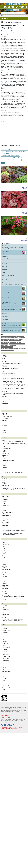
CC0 (26, 239)
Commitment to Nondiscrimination (12, 714)
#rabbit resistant (5, 339)
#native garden (18, 340)
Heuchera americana (14, 288)
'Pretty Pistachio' (14, 325)
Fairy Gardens (4, 159)
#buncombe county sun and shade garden (9, 348)
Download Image (24, 188)
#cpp (3, 350)
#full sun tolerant (20, 336)
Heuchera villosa (14, 298)
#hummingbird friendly (6, 336)
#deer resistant (11, 340)
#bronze (3, 337)
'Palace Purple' (14, 309)
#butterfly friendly (5, 343)
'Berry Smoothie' (14, 252)
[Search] (12, 13)
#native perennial (22, 337)
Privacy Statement (5, 715)
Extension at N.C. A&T (5, 730)
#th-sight (19, 348)
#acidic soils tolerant (12, 342)
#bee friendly (11, 343)
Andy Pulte (11, 112)
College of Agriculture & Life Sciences (9, 728)
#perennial (23, 343)
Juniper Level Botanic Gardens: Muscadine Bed (10, 155)
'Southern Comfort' (14, 330)
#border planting (5, 342)
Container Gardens (5, 153)
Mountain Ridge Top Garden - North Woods (10, 147)
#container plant (17, 343)
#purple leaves (15, 337)
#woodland (24, 348)
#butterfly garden (5, 345)
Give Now (13, 730)
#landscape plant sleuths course (7, 347)
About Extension (4, 727)
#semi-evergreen (9, 337)
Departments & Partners (18, 727)
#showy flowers (13, 336)
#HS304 (6, 350)
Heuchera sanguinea (14, 293)
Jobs (10, 727)
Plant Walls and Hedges (6, 149)
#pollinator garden (12, 345)
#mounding (16, 339)
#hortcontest (11, 350)
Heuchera (8, 27)
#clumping (19, 342)
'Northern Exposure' (14, 304)
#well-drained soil (5, 340)
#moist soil (11, 339)
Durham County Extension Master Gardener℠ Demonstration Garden (14, 151)
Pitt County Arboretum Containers (14, 159)
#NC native (21, 339)
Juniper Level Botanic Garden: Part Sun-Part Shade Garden (13, 157)
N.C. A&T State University (16, 705)
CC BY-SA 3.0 (24, 187)
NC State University (5, 705)
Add (3, 162)
